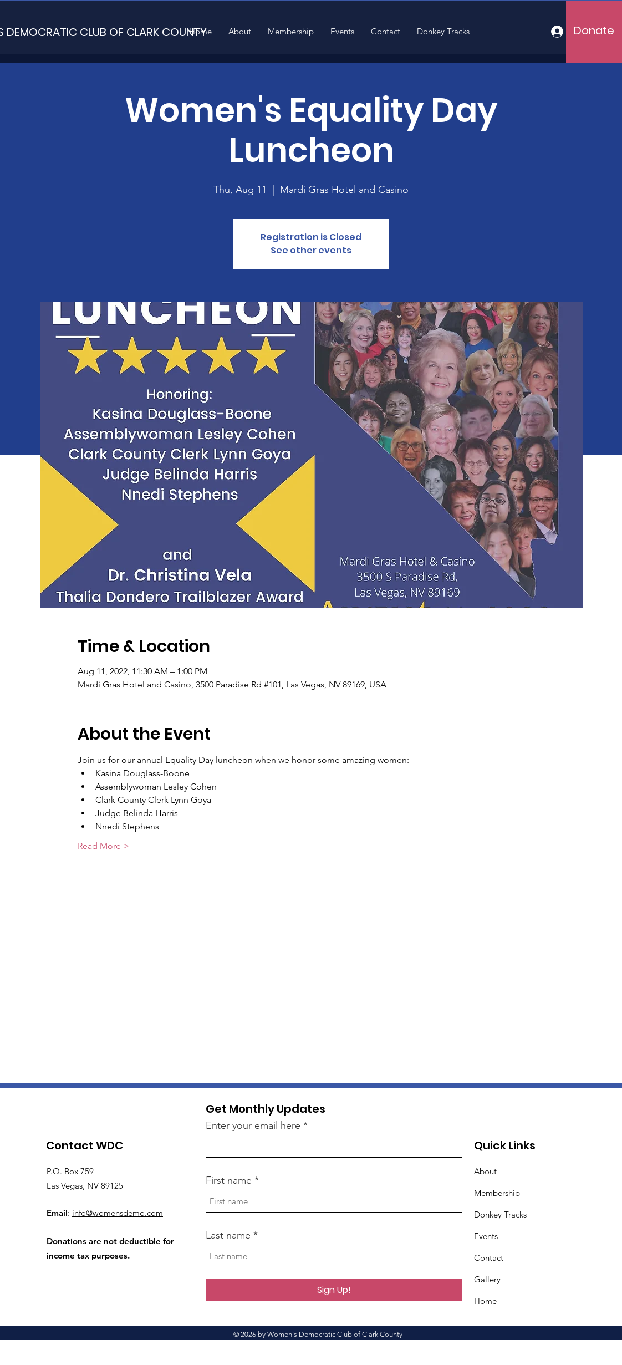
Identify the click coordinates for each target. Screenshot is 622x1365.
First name (229, 1180)
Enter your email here (253, 1125)
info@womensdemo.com (117, 1213)
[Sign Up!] (334, 1290)
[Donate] (594, 30)
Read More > (103, 846)
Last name (228, 1235)
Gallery (487, 1279)
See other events (311, 250)
